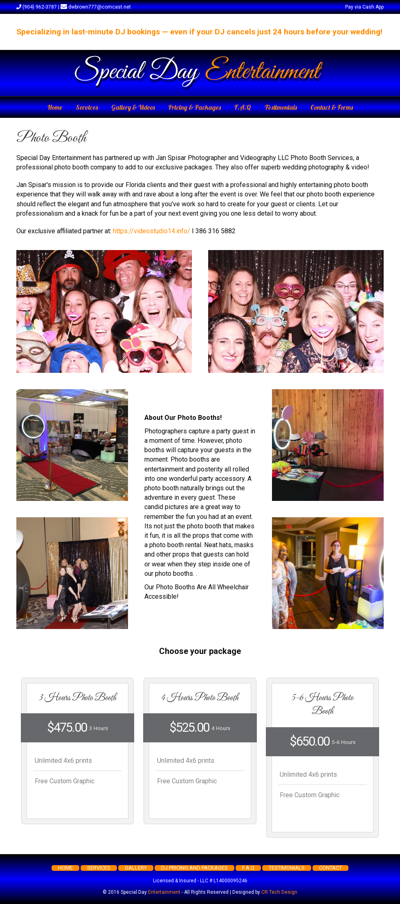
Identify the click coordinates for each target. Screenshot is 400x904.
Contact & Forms (331, 107)
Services (87, 107)
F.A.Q (242, 107)
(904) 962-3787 (36, 7)
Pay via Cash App (364, 7)
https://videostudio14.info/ (151, 231)
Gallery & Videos (133, 107)
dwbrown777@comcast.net (96, 7)
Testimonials (281, 107)
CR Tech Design (279, 892)
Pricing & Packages (194, 107)
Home (54, 107)
